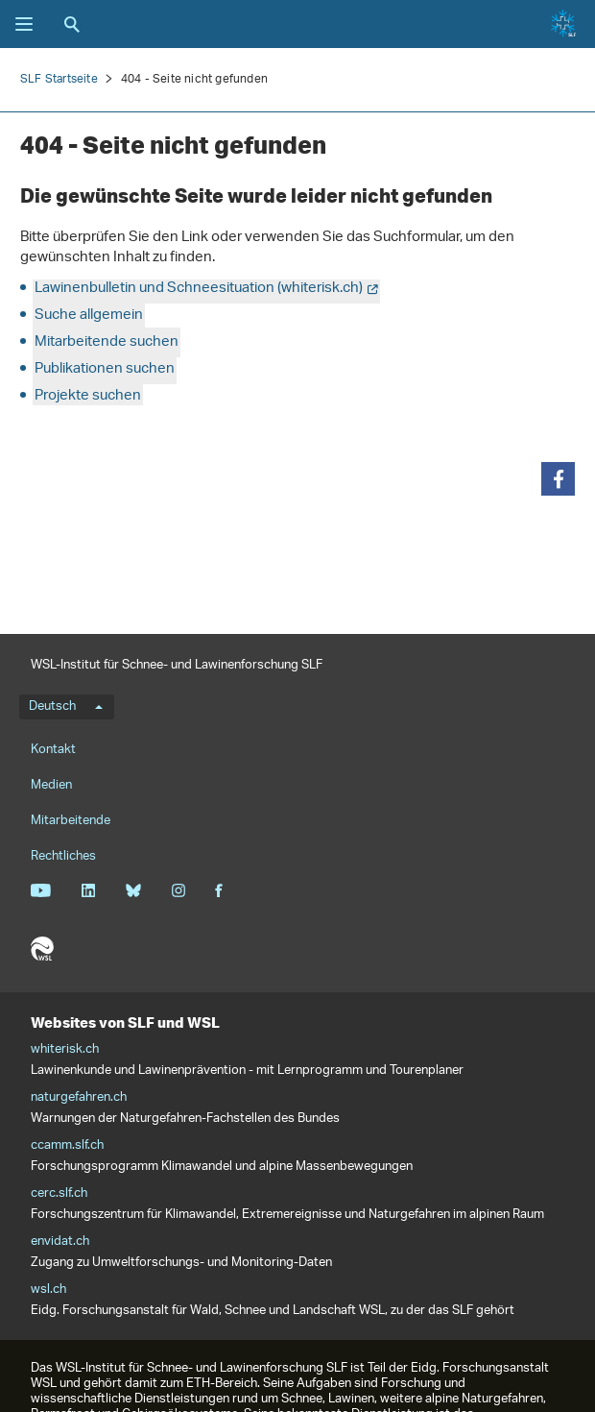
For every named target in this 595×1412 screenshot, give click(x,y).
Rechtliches (63, 856)
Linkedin (88, 890)
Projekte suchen (88, 396)
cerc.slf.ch (59, 1194)
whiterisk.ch (65, 1050)
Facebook (219, 890)
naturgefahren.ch (79, 1098)
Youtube (41, 890)
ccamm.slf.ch (67, 1146)
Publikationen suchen (105, 369)
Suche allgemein (89, 315)
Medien (51, 785)
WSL (42, 949)
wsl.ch (48, 1290)
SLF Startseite (59, 79)
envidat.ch (60, 1242)
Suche (72, 24)
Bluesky (133, 890)
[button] (558, 479)
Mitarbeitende (70, 821)
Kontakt (53, 750)
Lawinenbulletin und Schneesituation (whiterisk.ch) (199, 289)
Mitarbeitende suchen (106, 342)
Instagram (178, 890)
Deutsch (66, 706)
